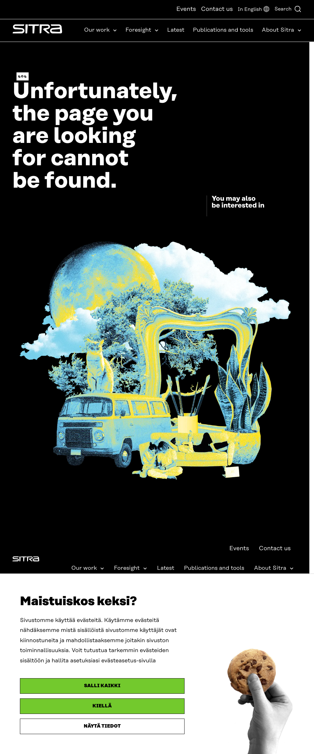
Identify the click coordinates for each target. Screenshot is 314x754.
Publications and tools (223, 30)
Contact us (217, 9)
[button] (253, 9)
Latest (176, 30)
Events (186, 9)
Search (288, 9)
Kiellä (102, 706)
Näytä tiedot (102, 726)
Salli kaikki (102, 685)
